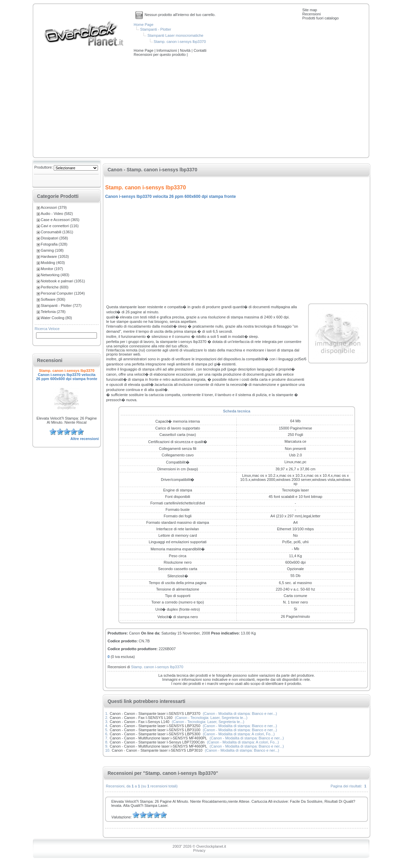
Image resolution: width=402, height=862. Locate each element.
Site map (309, 10)
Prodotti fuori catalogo (320, 18)
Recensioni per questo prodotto (160, 54)
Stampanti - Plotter (155, 29)
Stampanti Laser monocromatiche (175, 35)
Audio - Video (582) (57, 213)
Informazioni (167, 50)
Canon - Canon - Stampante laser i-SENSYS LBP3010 (157, 750)
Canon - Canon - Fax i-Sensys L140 (139, 722)
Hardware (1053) (55, 256)
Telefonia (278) (53, 312)
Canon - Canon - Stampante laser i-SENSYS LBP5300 (155, 734)
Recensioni (311, 14)
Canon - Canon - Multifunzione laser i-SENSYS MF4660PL (158, 746)
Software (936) (53, 299)
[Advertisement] (201, 107)
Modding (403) (53, 263)
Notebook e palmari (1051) (63, 281)
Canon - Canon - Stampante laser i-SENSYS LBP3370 (155, 713)
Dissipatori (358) (54, 238)
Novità (185, 50)
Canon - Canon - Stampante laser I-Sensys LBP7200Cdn (157, 742)
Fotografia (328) (54, 244)
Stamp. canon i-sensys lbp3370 (180, 42)
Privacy (199, 850)
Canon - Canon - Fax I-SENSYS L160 (141, 718)
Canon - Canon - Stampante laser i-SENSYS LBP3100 (155, 730)
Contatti (200, 50)
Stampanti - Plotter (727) (61, 305)
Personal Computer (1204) (63, 293)
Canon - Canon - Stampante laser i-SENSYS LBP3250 (155, 726)
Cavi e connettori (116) (60, 226)
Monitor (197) (52, 269)
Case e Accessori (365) (60, 220)
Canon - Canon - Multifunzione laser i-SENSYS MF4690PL (158, 738)
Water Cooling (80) (56, 318)
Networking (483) (55, 275)
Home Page (143, 24)
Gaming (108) (52, 250)
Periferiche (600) (54, 287)
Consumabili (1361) (57, 232)
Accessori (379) (54, 207)
